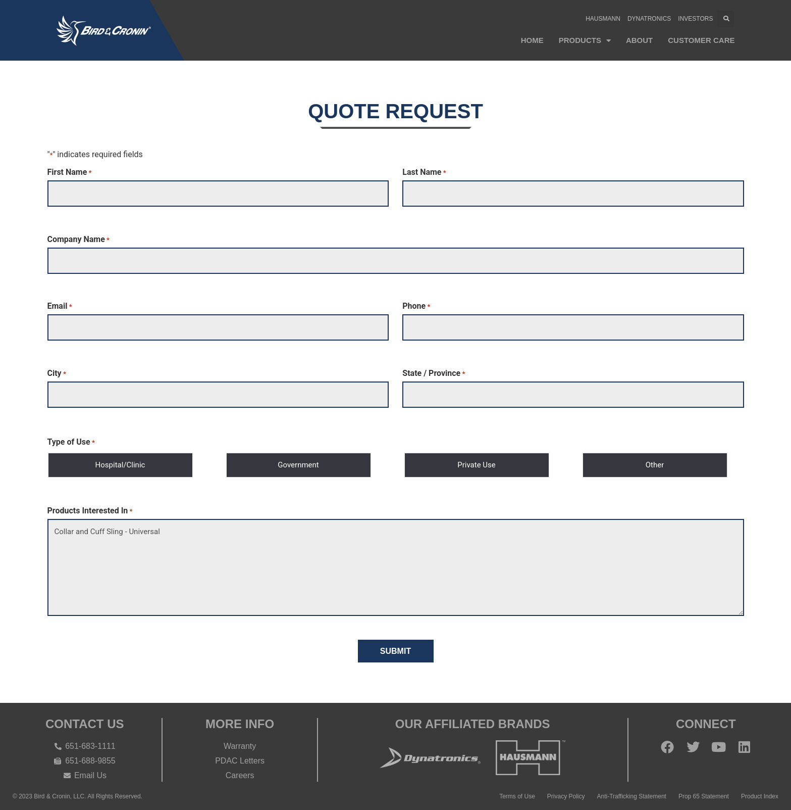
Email (59, 305)
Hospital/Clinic (120, 461)
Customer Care (701, 40)
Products (585, 41)
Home (532, 40)
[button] (726, 19)
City (56, 371)
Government (298, 461)
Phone (416, 305)
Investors (695, 18)
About (639, 40)
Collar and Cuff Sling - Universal (395, 564)
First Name (69, 172)
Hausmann (603, 18)
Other (655, 461)
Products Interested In (90, 508)
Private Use (476, 461)
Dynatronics (649, 18)
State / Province (433, 371)
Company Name (78, 238)
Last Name (424, 172)
